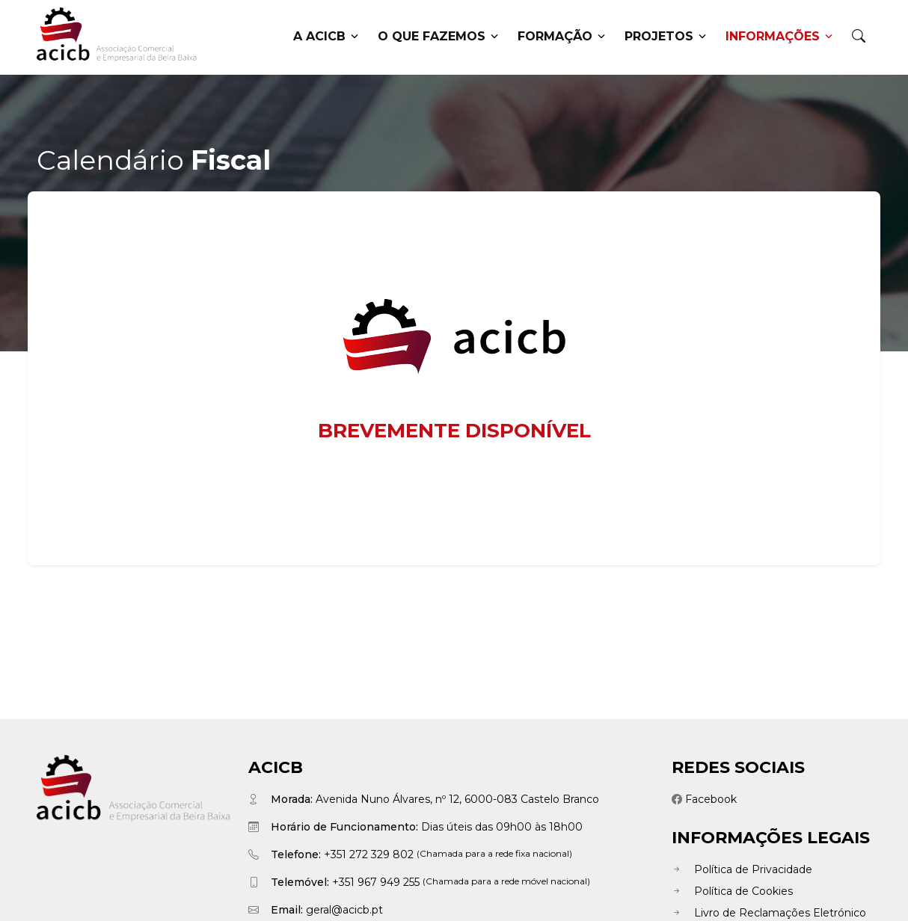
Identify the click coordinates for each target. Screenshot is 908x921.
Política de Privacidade (742, 869)
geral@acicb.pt (344, 910)
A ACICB (325, 37)
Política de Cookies (732, 891)
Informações (779, 37)
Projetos (665, 37)
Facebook (704, 799)
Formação (561, 37)
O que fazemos (438, 37)
